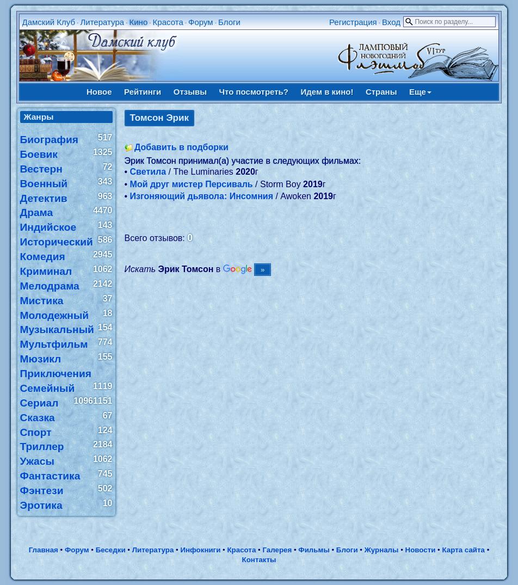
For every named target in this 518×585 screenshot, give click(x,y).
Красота (168, 22)
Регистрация (353, 22)
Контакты (259, 560)
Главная (43, 550)
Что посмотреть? (253, 91)
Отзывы (190, 91)
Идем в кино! (326, 91)
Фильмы (313, 550)
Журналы (382, 550)
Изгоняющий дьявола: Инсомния (201, 196)
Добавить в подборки (181, 147)
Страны (381, 91)
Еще (420, 91)
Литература (102, 22)
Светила (148, 171)
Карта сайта (463, 550)
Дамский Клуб (49, 22)
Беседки (111, 550)
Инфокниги (200, 550)
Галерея (277, 550)
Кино (138, 22)
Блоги (229, 22)
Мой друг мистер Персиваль (191, 184)
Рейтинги (142, 91)
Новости (420, 550)
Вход (391, 22)
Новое (99, 91)
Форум (200, 22)
